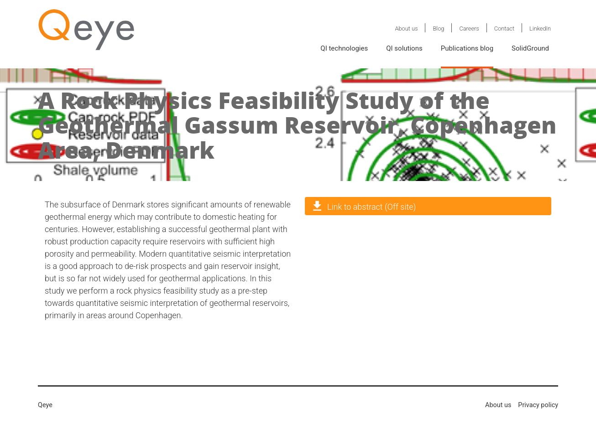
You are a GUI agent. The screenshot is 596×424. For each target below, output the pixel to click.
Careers (469, 28)
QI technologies (344, 48)
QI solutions (404, 48)
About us (406, 28)
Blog (438, 28)
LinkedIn (540, 28)
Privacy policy (538, 405)
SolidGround (530, 48)
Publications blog (467, 48)
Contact (504, 28)
